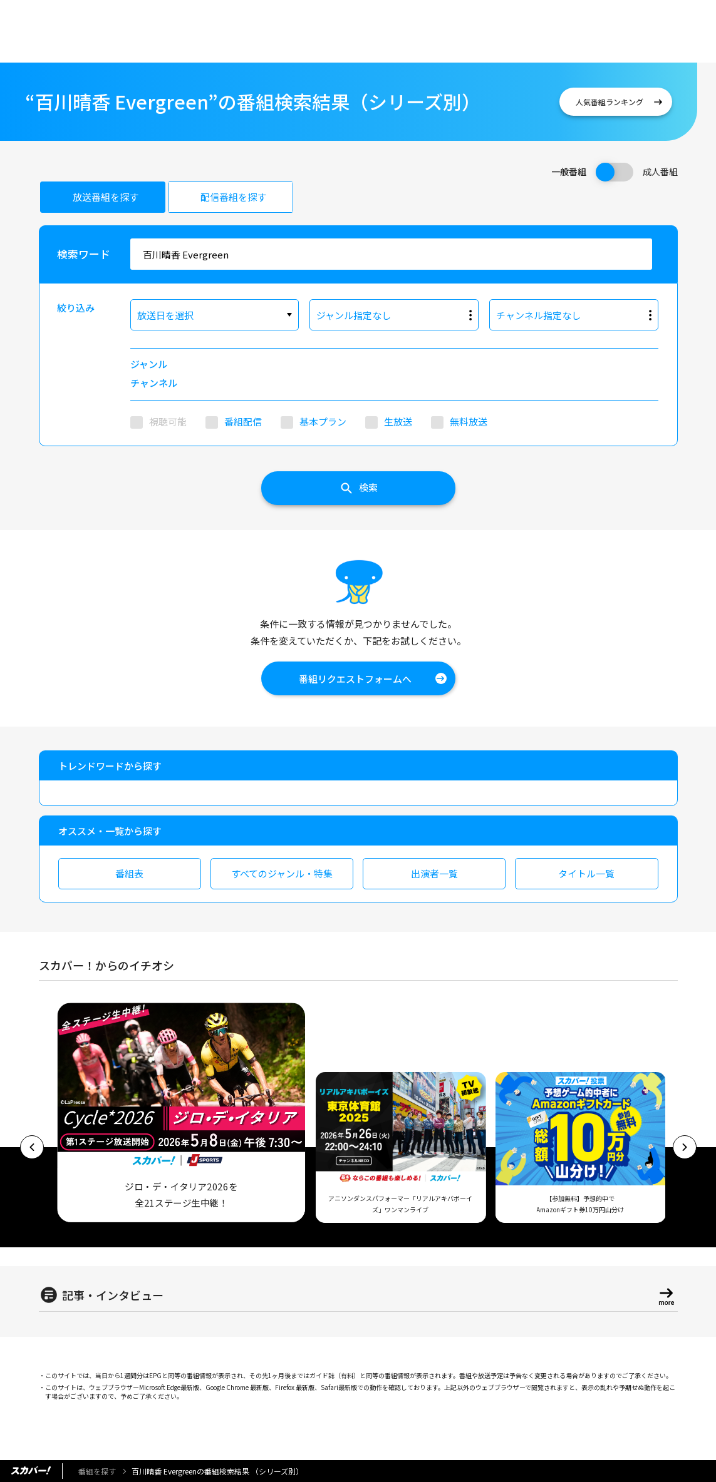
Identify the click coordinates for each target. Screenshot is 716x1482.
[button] (32, 1147)
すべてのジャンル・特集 (282, 873)
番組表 (129, 873)
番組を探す (97, 1471)
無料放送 (468, 421)
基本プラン (322, 421)
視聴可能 (168, 421)
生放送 (398, 421)
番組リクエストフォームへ (355, 678)
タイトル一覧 (586, 873)
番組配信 (243, 421)
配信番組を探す (233, 196)
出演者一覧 (434, 873)
